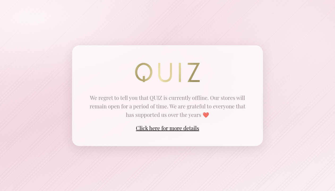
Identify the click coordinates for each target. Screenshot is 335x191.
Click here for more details (167, 128)
